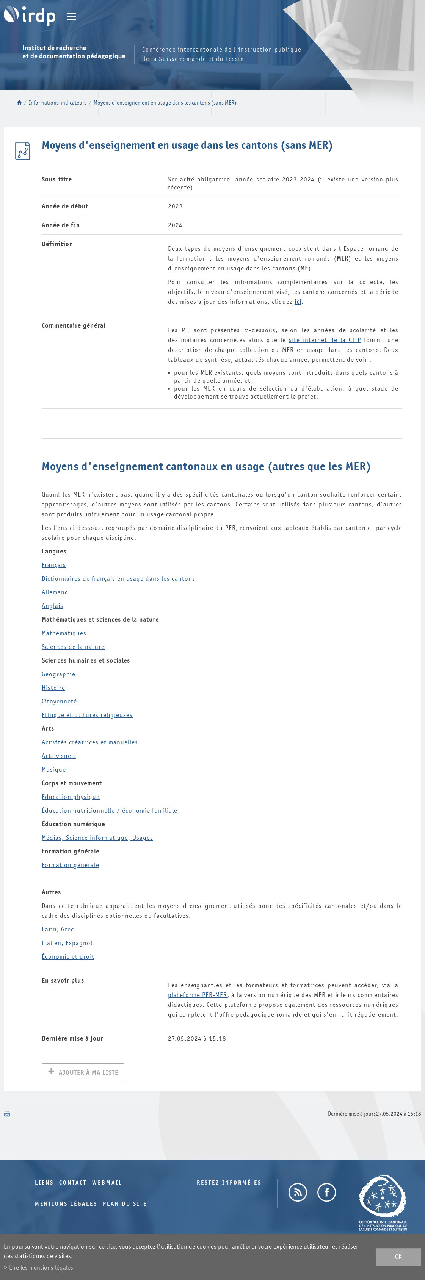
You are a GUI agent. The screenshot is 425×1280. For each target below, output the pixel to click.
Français (54, 565)
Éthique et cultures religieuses (87, 715)
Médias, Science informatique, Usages (97, 838)
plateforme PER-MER (197, 995)
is (52, 606)
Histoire (53, 688)
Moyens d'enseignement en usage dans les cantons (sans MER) (165, 103)
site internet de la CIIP (325, 340)
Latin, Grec (58, 929)
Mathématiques (64, 633)
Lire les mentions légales (41, 1267)
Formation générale (70, 865)
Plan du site (125, 1205)
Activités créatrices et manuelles (90, 742)
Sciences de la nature (73, 647)
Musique (54, 769)
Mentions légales (66, 1205)
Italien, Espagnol (67, 943)
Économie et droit (68, 956)
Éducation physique (71, 797)
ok (398, 1257)
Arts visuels (59, 756)
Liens (44, 1183)
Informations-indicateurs (57, 103)
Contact (73, 1183)
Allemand (55, 592)
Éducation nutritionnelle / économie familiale (109, 810)
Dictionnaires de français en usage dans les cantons (118, 578)
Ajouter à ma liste (88, 1073)
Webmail (107, 1183)
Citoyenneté (59, 701)
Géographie (58, 674)
